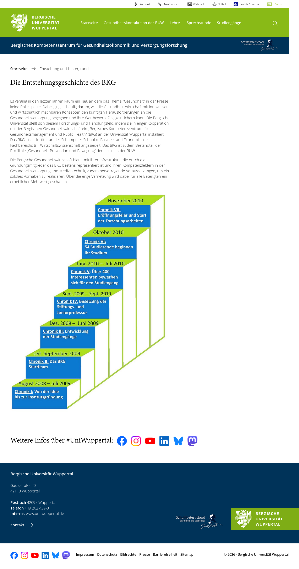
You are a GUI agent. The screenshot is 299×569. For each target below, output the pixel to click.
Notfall (222, 4)
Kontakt (17, 524)
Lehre (175, 22)
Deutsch (279, 4)
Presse (144, 554)
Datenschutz (107, 554)
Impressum (85, 554)
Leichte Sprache (249, 4)
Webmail (198, 4)
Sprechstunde (199, 22)
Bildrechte (128, 554)
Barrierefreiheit (165, 554)
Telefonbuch (171, 4)
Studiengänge (229, 22)
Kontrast (145, 4)
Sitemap (186, 554)
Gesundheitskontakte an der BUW (134, 22)
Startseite (89, 22)
